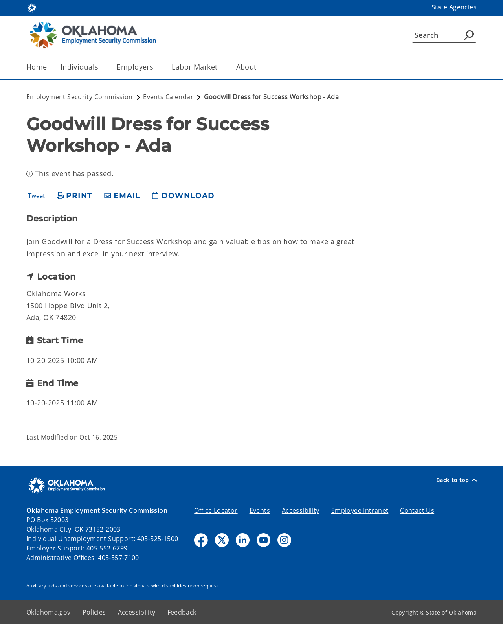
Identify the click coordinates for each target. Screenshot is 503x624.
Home (36, 67)
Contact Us (417, 510)
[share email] (122, 196)
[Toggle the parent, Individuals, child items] (100, 67)
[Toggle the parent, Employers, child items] (155, 67)
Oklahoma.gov (48, 612)
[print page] (74, 196)
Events (260, 510)
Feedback (181, 612)
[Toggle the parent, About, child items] (259, 67)
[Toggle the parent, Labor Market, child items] (220, 67)
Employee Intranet (359, 510)
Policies (94, 612)
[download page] (183, 196)
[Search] (444, 35)
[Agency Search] (469, 35)
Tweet (36, 196)
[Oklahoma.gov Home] (31, 7)
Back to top (456, 480)
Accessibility (300, 510)
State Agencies (454, 7)
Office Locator (215, 510)
